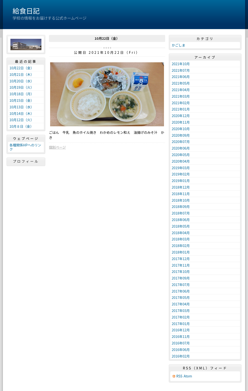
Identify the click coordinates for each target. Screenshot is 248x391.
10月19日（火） (21, 87)
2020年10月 (181, 128)
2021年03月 (181, 96)
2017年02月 (181, 317)
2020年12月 (181, 115)
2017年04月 (181, 304)
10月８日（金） (21, 126)
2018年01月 (181, 252)
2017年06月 (181, 291)
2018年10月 (181, 200)
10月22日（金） (21, 67)
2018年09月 (181, 206)
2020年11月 (181, 122)
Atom (188, 376)
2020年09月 (181, 135)
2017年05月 (181, 297)
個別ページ (57, 147)
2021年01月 (181, 109)
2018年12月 (181, 187)
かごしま (178, 45)
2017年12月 (181, 258)
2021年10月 (181, 63)
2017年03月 (181, 310)
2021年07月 (181, 70)
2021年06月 (181, 76)
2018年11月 (181, 193)
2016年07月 (181, 343)
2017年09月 (181, 278)
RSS (179, 376)
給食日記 (26, 11)
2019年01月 (181, 180)
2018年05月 (181, 226)
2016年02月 (181, 356)
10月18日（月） (21, 93)
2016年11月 (181, 336)
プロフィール (26, 161)
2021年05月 (181, 83)
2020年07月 (181, 141)
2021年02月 (181, 102)
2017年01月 (181, 323)
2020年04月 (181, 161)
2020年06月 (181, 148)
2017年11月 (181, 265)
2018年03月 (181, 239)
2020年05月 (181, 154)
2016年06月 (181, 349)
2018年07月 (181, 213)
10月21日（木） (21, 74)
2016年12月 (181, 329)
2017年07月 (181, 284)
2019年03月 (181, 167)
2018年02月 (181, 245)
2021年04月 (181, 89)
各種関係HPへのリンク (25, 147)
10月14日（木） (21, 113)
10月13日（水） (21, 106)
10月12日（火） (21, 119)
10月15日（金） (21, 100)
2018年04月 (181, 232)
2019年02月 (181, 174)
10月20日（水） (21, 81)
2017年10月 (181, 271)
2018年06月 (181, 219)
